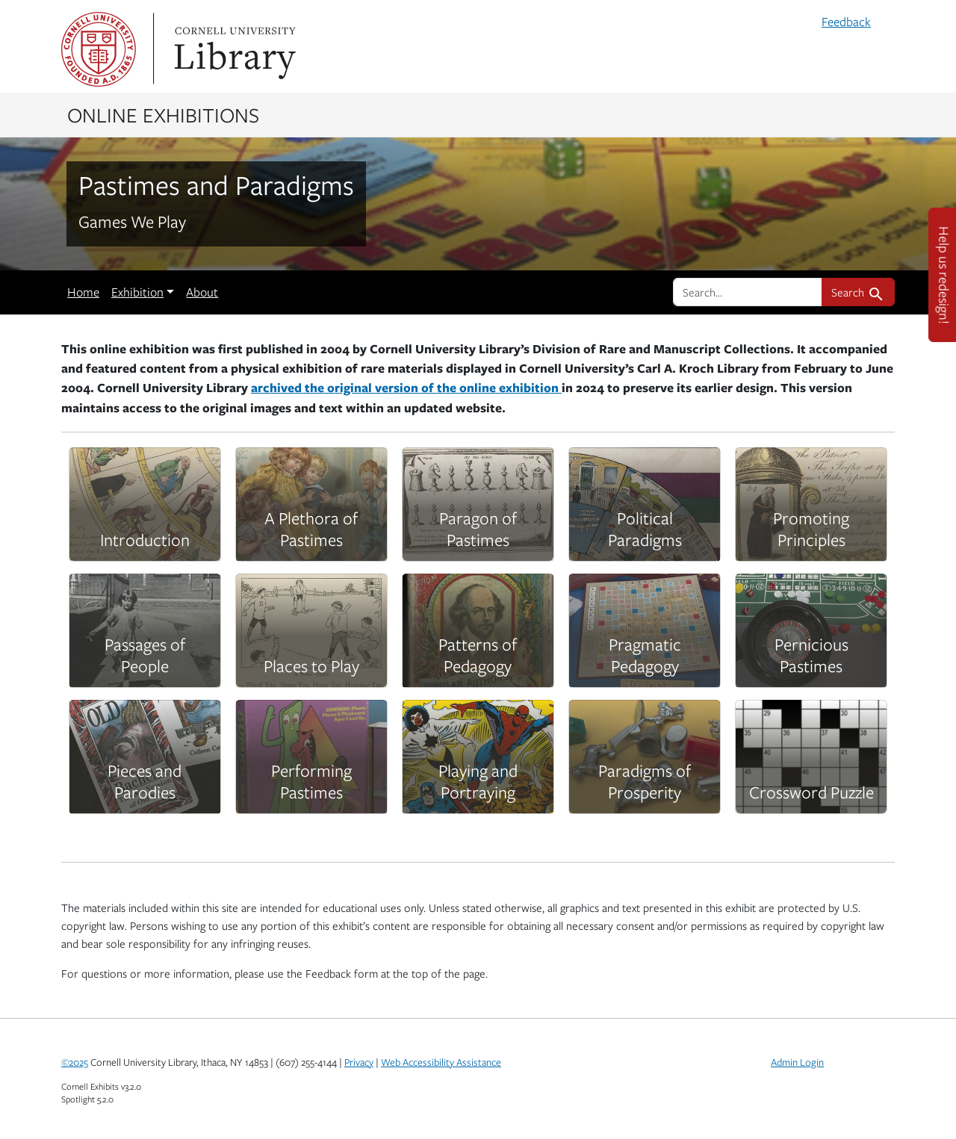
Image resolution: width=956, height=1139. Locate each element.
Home (83, 292)
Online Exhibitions (163, 114)
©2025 (74, 1062)
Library (233, 49)
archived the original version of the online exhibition (406, 387)
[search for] (747, 292)
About (202, 292)
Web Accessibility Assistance (441, 1062)
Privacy (358, 1062)
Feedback (846, 21)
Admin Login (797, 1062)
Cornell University (98, 49)
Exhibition (137, 292)
